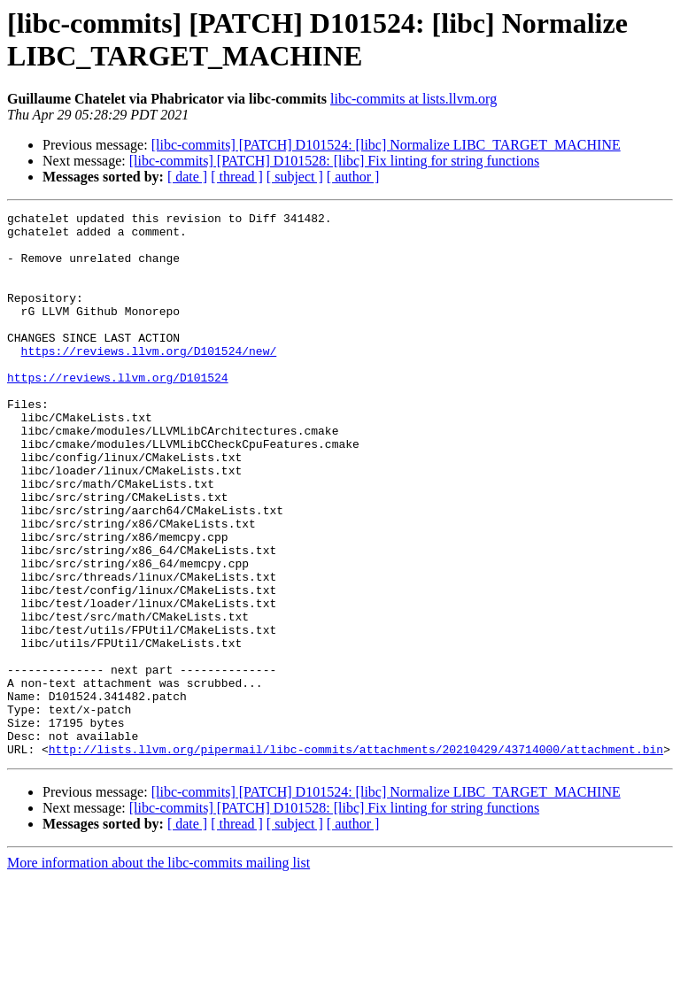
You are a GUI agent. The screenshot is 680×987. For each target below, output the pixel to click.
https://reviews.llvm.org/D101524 (117, 412)
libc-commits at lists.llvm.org (413, 98)
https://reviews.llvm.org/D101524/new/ (149, 380)
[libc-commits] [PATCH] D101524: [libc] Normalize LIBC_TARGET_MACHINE (386, 144)
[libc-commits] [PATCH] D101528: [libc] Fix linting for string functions (334, 160)
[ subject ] (295, 176)
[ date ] (187, 176)
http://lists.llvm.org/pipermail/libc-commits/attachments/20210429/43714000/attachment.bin (356, 858)
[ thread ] (237, 176)
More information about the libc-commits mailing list (158, 971)
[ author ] (353, 176)
